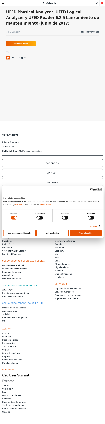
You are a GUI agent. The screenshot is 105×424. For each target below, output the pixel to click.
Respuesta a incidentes (13, 296)
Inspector (59, 270)
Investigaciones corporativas (15, 293)
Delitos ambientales (11, 278)
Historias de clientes (11, 395)
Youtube (52, 182)
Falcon (58, 257)
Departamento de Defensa (14, 307)
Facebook (52, 163)
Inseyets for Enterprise (65, 241)
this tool (18, 204)
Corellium (59, 250)
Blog (4, 392)
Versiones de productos (13, 405)
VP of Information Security (14, 250)
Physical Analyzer (63, 264)
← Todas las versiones (88, 31)
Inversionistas (8, 343)
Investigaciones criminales (14, 268)
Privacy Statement (10, 142)
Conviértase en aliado (12, 359)
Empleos (6, 356)
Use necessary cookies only (19, 233)
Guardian (59, 244)
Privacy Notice (45, 204)
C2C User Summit (15, 375)
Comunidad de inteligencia (14, 317)
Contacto (6, 349)
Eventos (8, 381)
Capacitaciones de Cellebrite (68, 288)
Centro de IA (7, 388)
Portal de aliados (10, 363)
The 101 (6, 385)
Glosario (6, 411)
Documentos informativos (14, 402)
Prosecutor (7, 247)
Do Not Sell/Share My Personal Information (22, 151)
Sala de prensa (9, 346)
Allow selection (52, 233)
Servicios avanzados (64, 291)
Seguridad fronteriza (11, 272)
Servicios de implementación (68, 295)
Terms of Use (8, 146)
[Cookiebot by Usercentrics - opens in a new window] (92, 189)
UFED (57, 260)
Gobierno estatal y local (13, 265)
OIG (4, 320)
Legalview (59, 277)
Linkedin (52, 172)
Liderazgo (6, 336)
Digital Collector (62, 267)
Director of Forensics (11, 254)
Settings (93, 226)
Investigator (7, 241)
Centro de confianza (11, 353)
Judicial (6, 314)
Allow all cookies (86, 233)
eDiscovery (7, 289)
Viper (57, 254)
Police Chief (7, 244)
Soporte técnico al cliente (66, 298)
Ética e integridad (10, 339)
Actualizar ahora (21, 43)
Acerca (5, 333)
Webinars (6, 398)
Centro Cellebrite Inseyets (14, 408)
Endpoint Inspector (63, 274)
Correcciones (8, 275)
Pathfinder (59, 247)
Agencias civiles (9, 311)
